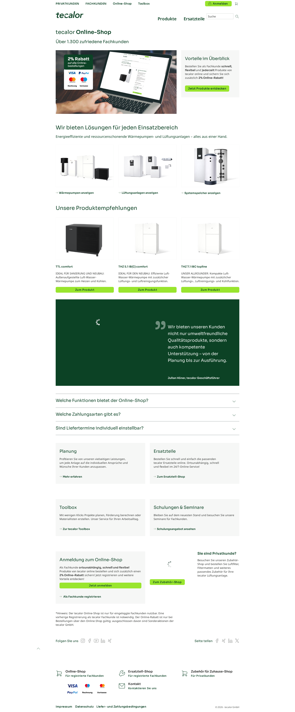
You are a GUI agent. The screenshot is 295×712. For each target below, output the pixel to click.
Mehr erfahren (72, 476)
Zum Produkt (84, 290)
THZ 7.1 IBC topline (194, 266)
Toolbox (144, 3)
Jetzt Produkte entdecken (207, 88)
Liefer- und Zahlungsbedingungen (121, 706)
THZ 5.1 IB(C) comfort (133, 266)
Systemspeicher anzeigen (202, 192)
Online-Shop (122, 3)
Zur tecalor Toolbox (76, 528)
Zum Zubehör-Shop (167, 582)
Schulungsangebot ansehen (176, 528)
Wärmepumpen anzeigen (76, 192)
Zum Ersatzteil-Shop (171, 476)
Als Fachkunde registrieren (82, 596)
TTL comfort (64, 266)
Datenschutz (84, 706)
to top (38, 649)
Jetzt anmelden (100, 585)
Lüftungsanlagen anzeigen (140, 192)
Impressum (64, 706)
